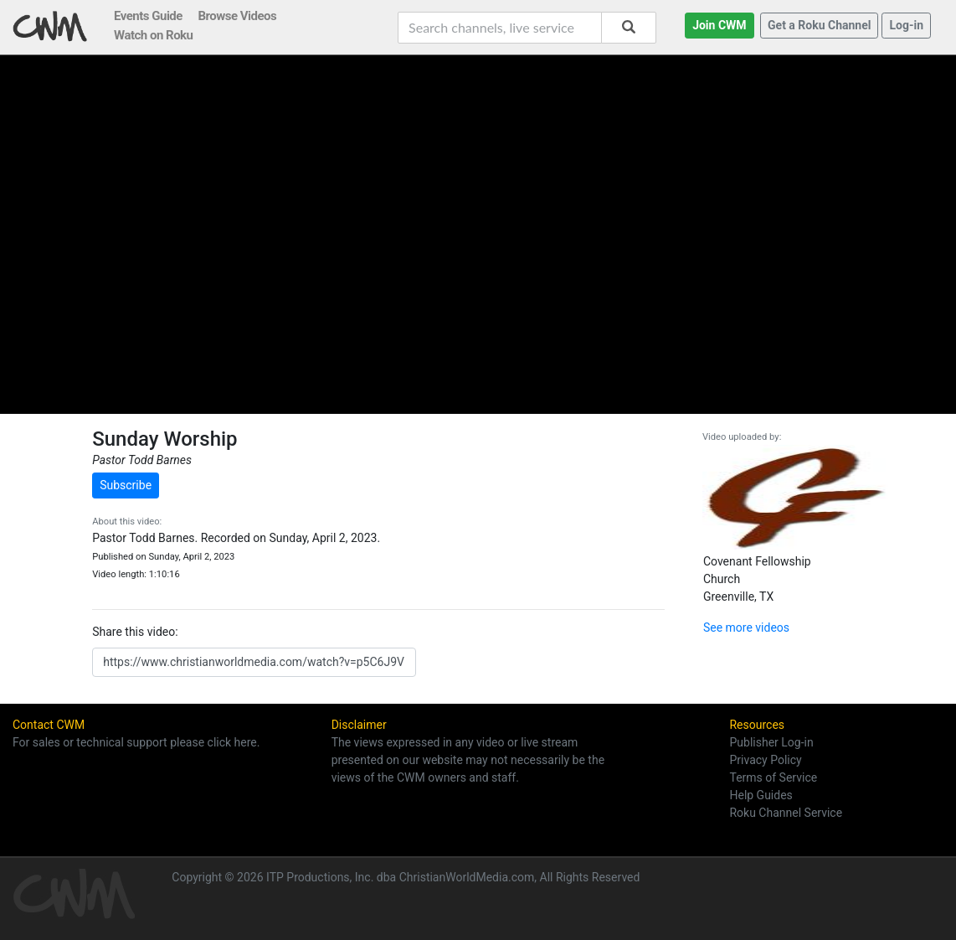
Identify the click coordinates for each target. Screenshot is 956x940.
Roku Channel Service (785, 812)
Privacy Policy (765, 760)
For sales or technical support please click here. (136, 742)
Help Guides (760, 795)
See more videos (746, 627)
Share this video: (134, 631)
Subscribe (126, 485)
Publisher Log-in (771, 742)
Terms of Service (773, 777)
